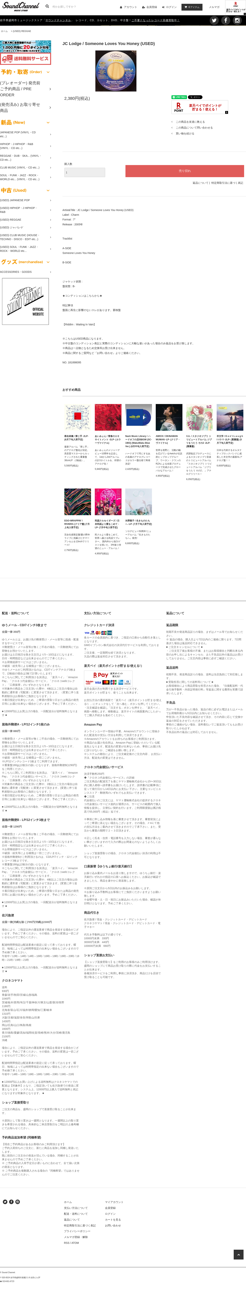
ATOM (75, 1242)
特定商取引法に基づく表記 (227, 182)
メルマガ (214, 7)
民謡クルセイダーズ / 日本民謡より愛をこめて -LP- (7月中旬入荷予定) (107, 524)
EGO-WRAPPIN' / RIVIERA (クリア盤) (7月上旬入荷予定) (77, 524)
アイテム (191, 7)
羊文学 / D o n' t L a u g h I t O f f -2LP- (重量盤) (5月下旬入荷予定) (230, 439)
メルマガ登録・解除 (76, 1237)
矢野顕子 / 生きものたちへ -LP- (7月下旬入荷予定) (138, 522)
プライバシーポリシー (77, 1231)
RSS (66, 1242)
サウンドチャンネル (58, 20)
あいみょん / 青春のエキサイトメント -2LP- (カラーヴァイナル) (108, 439)
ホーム (4, 31)
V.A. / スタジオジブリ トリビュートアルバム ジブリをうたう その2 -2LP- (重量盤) (199, 441)
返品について (201, 182)
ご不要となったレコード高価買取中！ (156, 20)
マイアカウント (114, 1202)
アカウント (130, 7)
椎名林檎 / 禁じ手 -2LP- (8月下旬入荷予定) (76, 438)
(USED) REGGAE (22, 31)
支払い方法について (76, 1207)
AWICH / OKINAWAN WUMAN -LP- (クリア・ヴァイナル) (168, 439)
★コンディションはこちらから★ (82, 295)
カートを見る (113, 1219)
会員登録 (151, 7)
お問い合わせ (113, 1225)
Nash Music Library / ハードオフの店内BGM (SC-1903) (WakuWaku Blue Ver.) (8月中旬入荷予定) (138, 441)
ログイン (171, 7)
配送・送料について (76, 1213)
